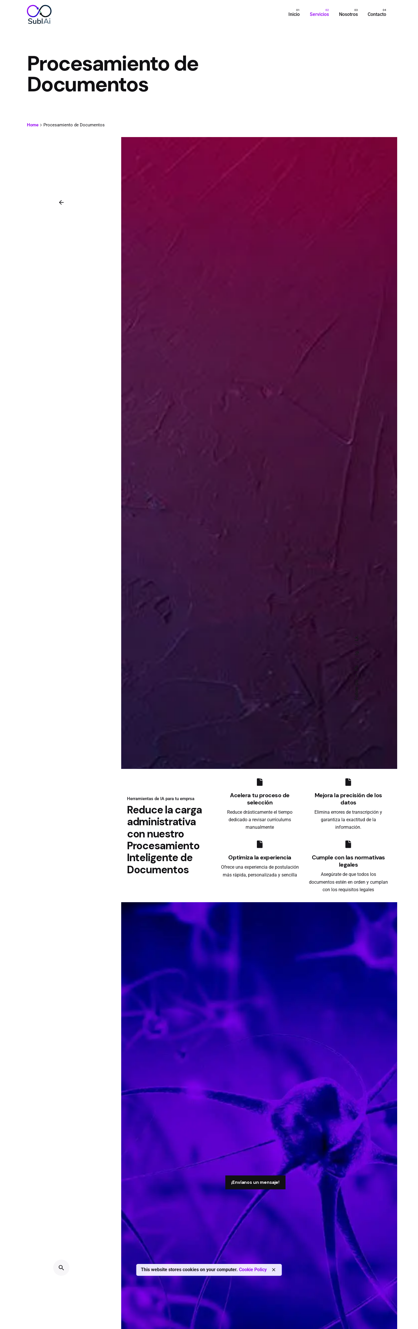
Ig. (356, 652)
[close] (274, 1270)
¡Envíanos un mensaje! (255, 1182)
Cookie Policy (253, 1269)
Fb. (356, 667)
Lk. (356, 638)
